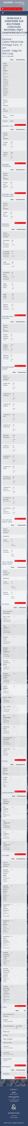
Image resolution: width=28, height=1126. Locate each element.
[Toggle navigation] (3, 13)
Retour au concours (20, 124)
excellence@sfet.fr (14, 1094)
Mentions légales (14, 1117)
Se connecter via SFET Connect (11, 9)
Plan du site (14, 1115)
